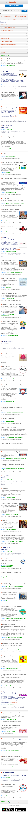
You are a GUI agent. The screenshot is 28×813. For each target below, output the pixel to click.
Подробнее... (21, 683)
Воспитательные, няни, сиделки (8, 44)
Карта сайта (12, 2)
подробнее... (21, 63)
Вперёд (21, 802)
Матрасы (8, 172)
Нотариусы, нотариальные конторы (14, 412)
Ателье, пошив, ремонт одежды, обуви (15, 203)
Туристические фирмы (11, 192)
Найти (24, 10)
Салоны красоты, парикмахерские (7, 100)
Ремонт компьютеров (11, 719)
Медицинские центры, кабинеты (14, 637)
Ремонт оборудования (11, 685)
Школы (8, 777)
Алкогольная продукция (12, 514)
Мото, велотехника (10, 421)
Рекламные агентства (11, 251)
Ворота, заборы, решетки (6, 41)
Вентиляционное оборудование (8, 27)
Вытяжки (3, 52)
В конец (25, 802)
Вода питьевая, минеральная (7, 35)
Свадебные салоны (10, 731)
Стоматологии (9, 118)
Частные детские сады (11, 220)
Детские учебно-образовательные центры (16, 618)
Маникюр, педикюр (11, 766)
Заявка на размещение (14, 5)
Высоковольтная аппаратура (7, 49)
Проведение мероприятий (12, 335)
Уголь (7, 84)
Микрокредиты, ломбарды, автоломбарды (16, 458)
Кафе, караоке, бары (11, 156)
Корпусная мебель (10, 65)
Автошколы (9, 231)
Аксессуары (9, 148)
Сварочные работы (10, 497)
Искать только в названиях (7, 13)
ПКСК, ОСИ (9, 129)
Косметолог (9, 287)
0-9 (1, 16)
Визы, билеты (4, 33)
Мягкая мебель (9, 359)
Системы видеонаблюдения (12, 750)
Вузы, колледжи (4, 47)
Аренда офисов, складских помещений (7, 566)
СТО (7, 600)
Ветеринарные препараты (7, 30)
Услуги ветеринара (10, 704)
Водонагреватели (5, 38)
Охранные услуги (10, 298)
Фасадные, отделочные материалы (14, 586)
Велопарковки (4, 24)
